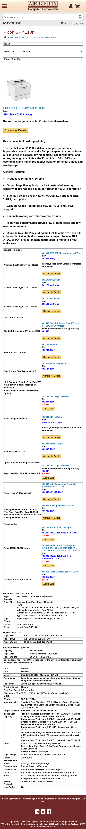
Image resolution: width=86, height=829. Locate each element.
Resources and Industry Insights (64, 799)
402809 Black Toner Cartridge (56, 527)
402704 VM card (50, 345)
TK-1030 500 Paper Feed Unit (56, 396)
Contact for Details (15, 130)
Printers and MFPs (16, 37)
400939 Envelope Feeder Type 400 (58, 505)
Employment (40, 799)
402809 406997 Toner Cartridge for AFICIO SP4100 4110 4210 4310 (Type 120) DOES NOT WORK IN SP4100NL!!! (61, 548)
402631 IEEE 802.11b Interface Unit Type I (62, 253)
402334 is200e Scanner (53, 417)
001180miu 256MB (51, 299)
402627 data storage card (54, 363)
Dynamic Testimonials (22, 799)
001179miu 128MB (51, 280)
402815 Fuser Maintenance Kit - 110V (60, 572)
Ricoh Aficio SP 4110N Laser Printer (24, 107)
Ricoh (28, 37)
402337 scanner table (52, 444)
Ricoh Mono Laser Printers (44, 37)
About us (5, 799)
